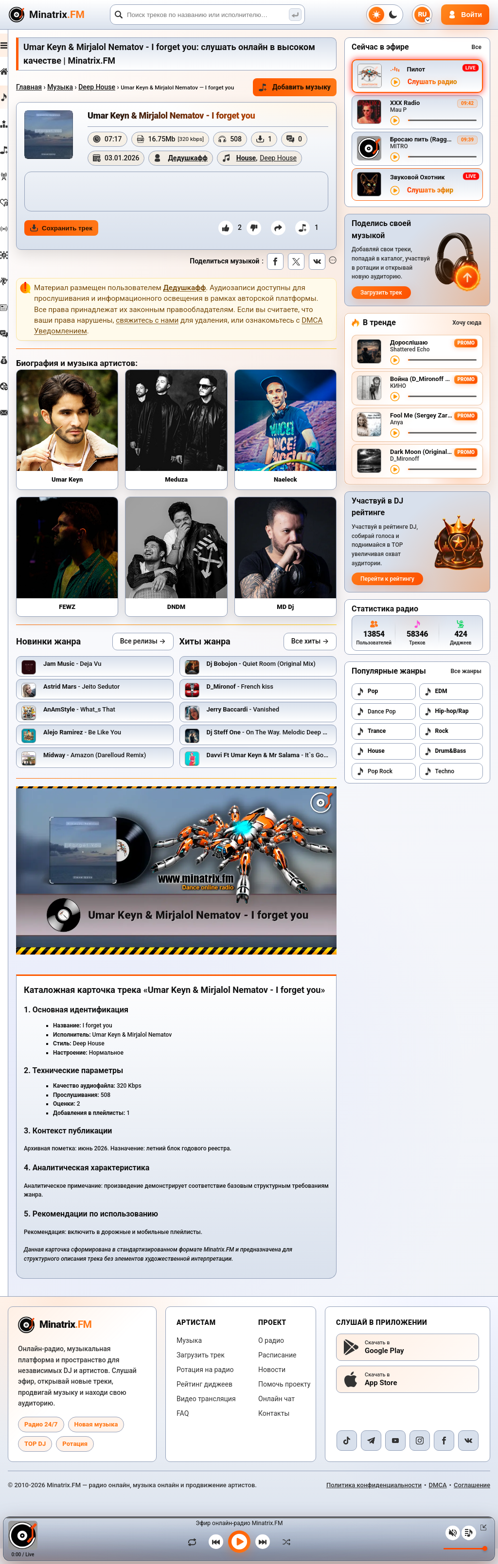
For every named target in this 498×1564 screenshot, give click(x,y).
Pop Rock (374, 771)
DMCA (438, 1500)
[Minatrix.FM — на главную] (58, 15)
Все (476, 47)
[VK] (468, 1456)
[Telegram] (371, 1456)
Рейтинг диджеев (204, 1400)
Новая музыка (96, 1439)
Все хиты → (310, 655)
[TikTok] (347, 1456)
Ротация (75, 1459)
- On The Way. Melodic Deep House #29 (291, 746)
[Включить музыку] (239, 1541)
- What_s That (102, 723)
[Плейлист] (469, 1533)
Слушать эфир (430, 190)
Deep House (119, 87)
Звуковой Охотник (417, 177)
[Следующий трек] (262, 1541)
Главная (52, 87)
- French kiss (251, 700)
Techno (439, 771)
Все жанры (465, 671)
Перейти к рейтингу (387, 578)
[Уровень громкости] (465, 1548)
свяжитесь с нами (229, 349)
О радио (271, 1356)
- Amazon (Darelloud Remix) (117, 769)
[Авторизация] (465, 14)
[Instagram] (419, 1456)
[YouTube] (395, 1456)
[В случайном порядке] (284, 1541)
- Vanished (254, 723)
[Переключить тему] (384, 14)
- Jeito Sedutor (104, 700)
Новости (271, 1386)
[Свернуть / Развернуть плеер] (481, 1527)
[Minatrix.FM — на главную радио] (54, 1340)
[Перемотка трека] (442, 120)
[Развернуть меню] (15, 45)
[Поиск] (207, 14)
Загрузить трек (381, 292)
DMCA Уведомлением (151, 360)
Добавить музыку (282, 92)
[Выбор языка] (422, 14)
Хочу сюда (466, 322)
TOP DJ (35, 1459)
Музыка (83, 87)
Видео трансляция (206, 1415)
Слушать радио (432, 82)
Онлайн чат (276, 1415)
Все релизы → (154, 655)
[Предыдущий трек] (216, 1541)
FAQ (183, 1429)
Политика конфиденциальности (374, 1500)
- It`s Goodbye (285, 769)
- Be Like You (105, 746)
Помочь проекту (284, 1400)
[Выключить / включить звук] (452, 1533)
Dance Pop (376, 711)
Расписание (277, 1371)
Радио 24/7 (41, 1439)
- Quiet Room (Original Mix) (272, 677)
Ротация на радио (205, 1386)
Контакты (273, 1429)
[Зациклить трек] (194, 1541)
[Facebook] (444, 1456)
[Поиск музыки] (295, 14)
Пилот (416, 69)
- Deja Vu (95, 677)
